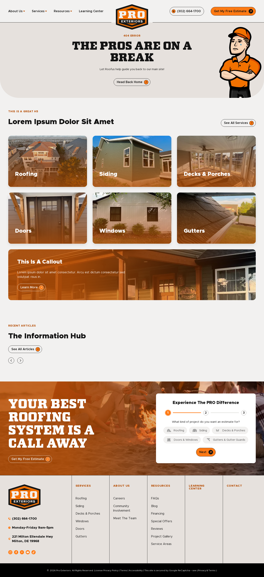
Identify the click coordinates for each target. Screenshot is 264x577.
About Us (15, 11)
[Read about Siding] (132, 161)
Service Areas (161, 544)
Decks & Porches (88, 513)
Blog (154, 506)
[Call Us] (233, 11)
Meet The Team (124, 518)
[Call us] (187, 11)
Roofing (81, 498)
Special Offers (161, 521)
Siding (80, 506)
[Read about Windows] (132, 218)
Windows (82, 521)
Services (38, 11)
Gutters (81, 536)
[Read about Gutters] (216, 218)
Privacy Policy (110, 570)
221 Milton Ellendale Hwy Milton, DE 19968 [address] (32, 539)
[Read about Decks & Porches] (216, 161)
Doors (80, 528)
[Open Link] (238, 123)
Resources (62, 11)
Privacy (202, 570)
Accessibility (136, 570)
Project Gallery (161, 536)
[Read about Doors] (47, 218)
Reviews (157, 528)
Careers (119, 498)
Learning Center (91, 11)
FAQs (155, 498)
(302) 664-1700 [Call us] (24, 518)
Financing (157, 513)
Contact (234, 485)
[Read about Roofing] (47, 161)
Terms (123, 570)
